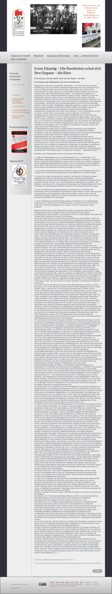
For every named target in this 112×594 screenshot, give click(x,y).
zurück (97, 571)
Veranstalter (15, 584)
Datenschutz (15, 588)
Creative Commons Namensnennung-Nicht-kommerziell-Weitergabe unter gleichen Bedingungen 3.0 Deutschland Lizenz (74, 584)
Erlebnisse (16, 95)
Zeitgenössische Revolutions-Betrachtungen (18, 101)
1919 (23, 85)
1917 (14, 85)
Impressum (24, 584)
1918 (19, 85)
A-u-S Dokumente (18, 106)
